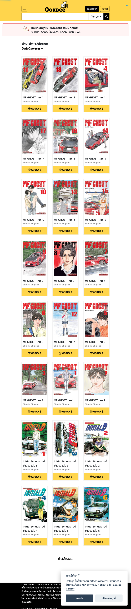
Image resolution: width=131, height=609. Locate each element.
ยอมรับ (79, 598)
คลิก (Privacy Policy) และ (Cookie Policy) (93, 587)
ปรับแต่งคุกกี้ (109, 598)
